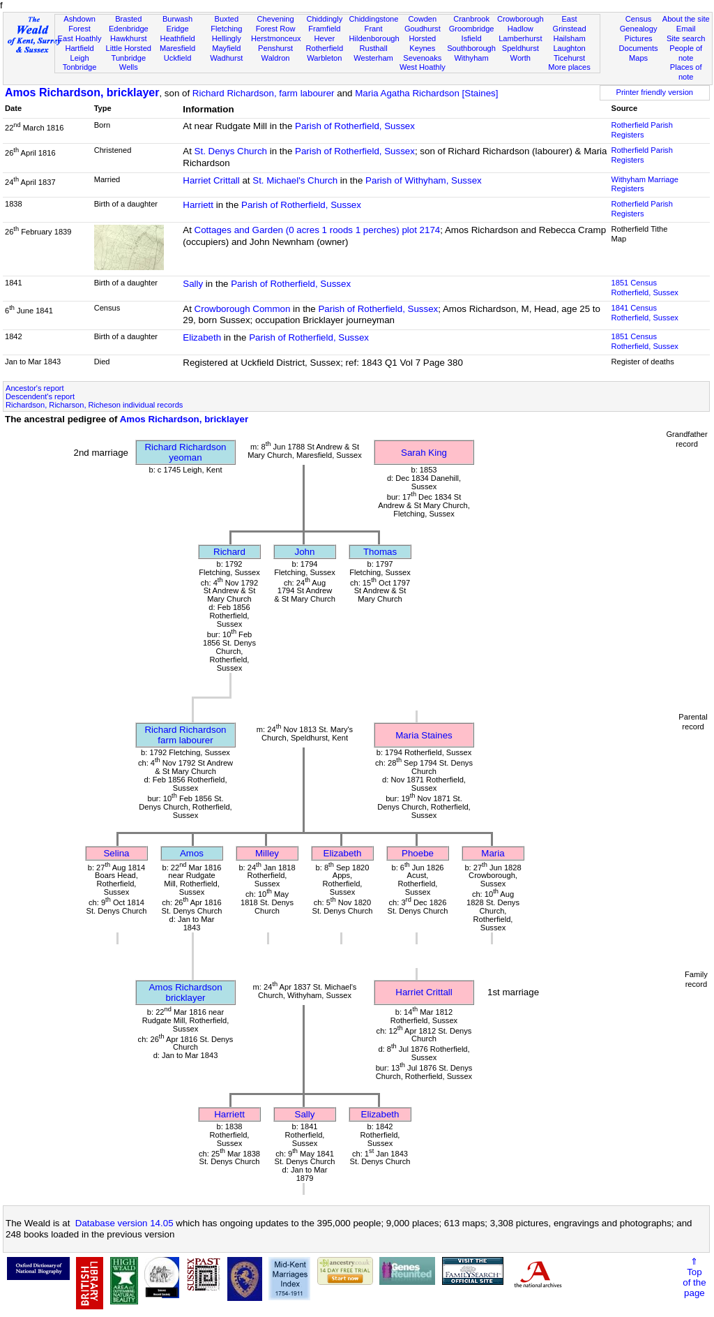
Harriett (198, 205)
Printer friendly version (654, 92)
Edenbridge (129, 28)
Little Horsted (128, 48)
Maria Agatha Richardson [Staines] (426, 93)
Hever (324, 38)
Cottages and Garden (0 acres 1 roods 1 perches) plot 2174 (318, 230)
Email (686, 28)
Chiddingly (324, 19)
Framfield (324, 28)
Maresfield (177, 48)
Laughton (569, 48)
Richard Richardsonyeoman (185, 452)
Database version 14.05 (124, 1223)
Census (638, 19)
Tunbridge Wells (129, 63)
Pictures (639, 38)
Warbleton (324, 58)
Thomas (380, 551)
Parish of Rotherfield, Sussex (355, 126)
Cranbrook (471, 19)
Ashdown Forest (79, 24)
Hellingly (226, 38)
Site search (686, 38)
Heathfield (177, 38)
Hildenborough (374, 38)
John (305, 551)
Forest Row (276, 28)
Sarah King (424, 452)
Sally (193, 283)
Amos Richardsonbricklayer (185, 992)
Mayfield (226, 48)
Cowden (422, 19)
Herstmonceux (276, 38)
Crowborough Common (243, 309)
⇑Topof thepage (694, 1277)
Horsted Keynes (422, 43)
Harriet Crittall (211, 180)
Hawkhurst (128, 38)
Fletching (226, 28)
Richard (229, 551)
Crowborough (520, 19)
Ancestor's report (35, 388)
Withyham (471, 58)
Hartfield (79, 48)
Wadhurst (226, 58)
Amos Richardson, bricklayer (82, 92)
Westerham (373, 58)
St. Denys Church (231, 151)
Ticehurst (569, 58)
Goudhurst (422, 28)
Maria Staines (424, 735)
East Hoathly (80, 38)
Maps (638, 58)
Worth (520, 58)
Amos (192, 853)
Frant (374, 28)
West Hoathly (423, 67)
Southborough (471, 48)
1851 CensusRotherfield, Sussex (645, 287)
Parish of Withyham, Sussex (423, 180)
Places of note (686, 72)
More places (569, 67)
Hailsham (569, 38)
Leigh (79, 58)
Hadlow (520, 28)
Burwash (177, 19)
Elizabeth (202, 337)
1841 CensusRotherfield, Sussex (645, 313)
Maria (492, 853)
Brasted (128, 19)
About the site (686, 19)
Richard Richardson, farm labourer (263, 93)
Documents (638, 48)
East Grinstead (569, 24)
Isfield (472, 38)
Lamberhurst (520, 38)
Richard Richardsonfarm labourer (185, 734)
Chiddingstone (373, 19)
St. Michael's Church (294, 180)
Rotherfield (324, 48)
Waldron (275, 58)
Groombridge (471, 28)
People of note (685, 53)
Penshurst (275, 48)
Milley (267, 853)
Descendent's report (40, 396)
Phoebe (418, 853)
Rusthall (374, 48)
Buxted (227, 19)
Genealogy (639, 28)
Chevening (275, 19)
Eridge (178, 28)
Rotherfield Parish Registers (642, 130)
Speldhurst (520, 48)
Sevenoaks (422, 58)
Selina (116, 853)
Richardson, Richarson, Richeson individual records (94, 405)
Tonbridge (80, 67)
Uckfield (178, 58)
